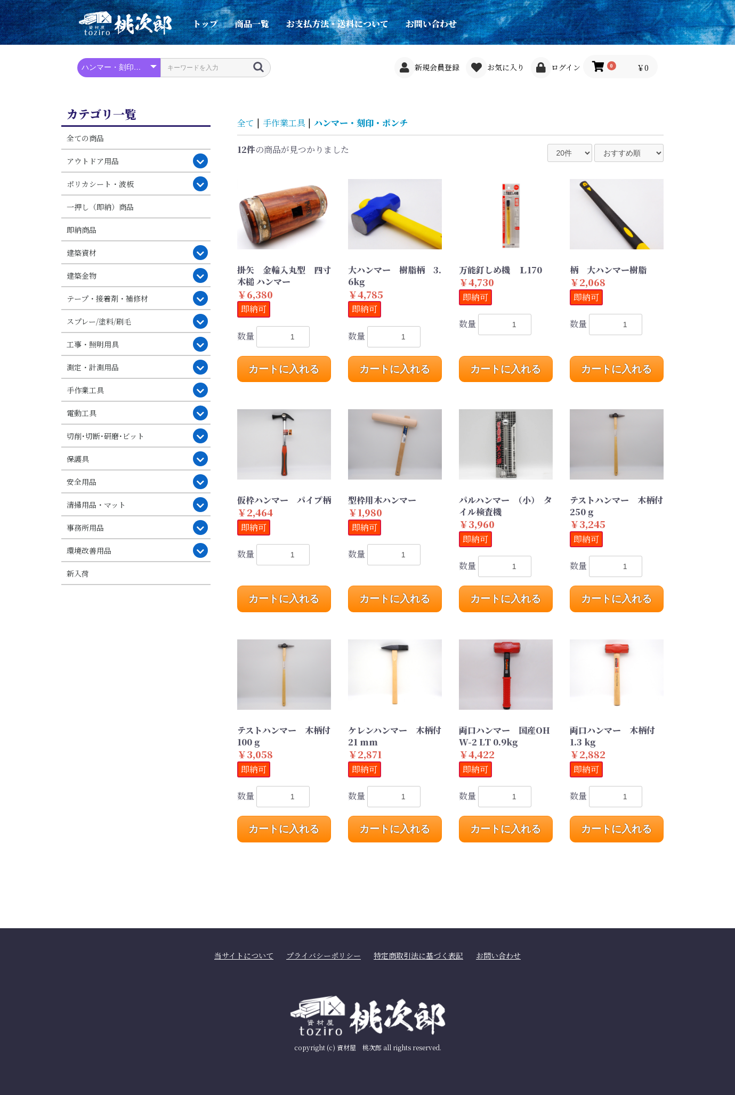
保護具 (78, 458)
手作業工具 (85, 390)
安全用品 (81, 481)
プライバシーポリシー (323, 956)
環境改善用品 (89, 550)
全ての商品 (85, 138)
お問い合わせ (431, 24)
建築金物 (81, 275)
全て (245, 123)
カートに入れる (283, 369)
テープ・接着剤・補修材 (107, 298)
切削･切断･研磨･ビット (105, 436)
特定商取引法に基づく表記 (418, 956)
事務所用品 (85, 527)
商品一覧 (252, 24)
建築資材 (81, 252)
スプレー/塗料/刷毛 (99, 321)
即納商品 (81, 229)
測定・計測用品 (93, 367)
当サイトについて (243, 956)
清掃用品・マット (96, 504)
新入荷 (78, 573)
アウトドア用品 (93, 161)
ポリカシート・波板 (100, 184)
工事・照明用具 (93, 344)
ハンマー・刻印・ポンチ (361, 123)
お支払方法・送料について (337, 24)
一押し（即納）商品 (100, 206)
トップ (205, 24)
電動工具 (81, 413)
